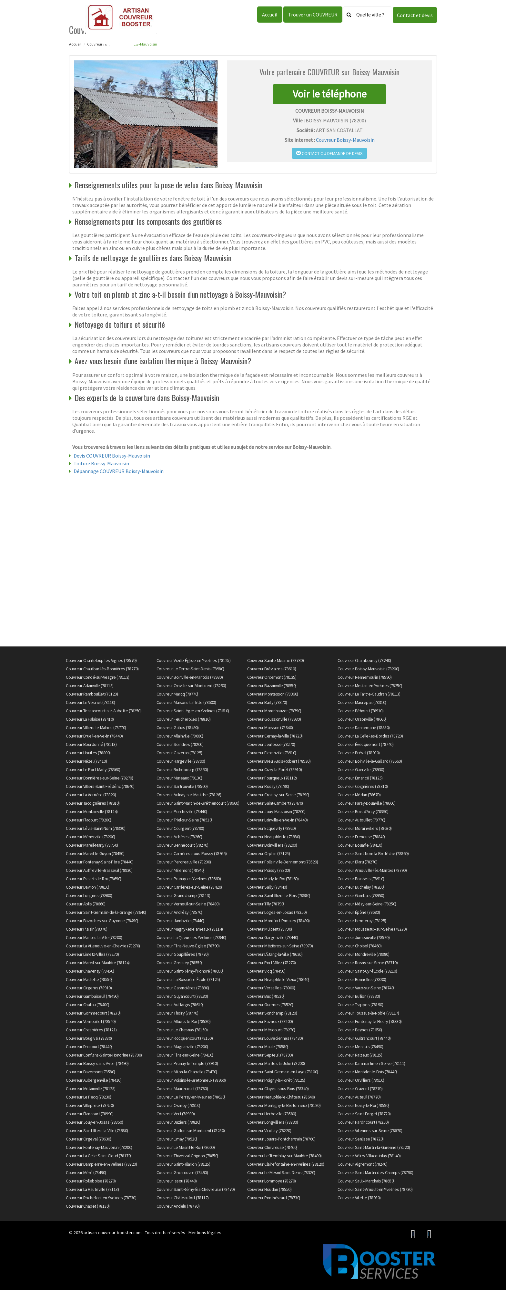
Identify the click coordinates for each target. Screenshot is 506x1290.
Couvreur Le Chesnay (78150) (182, 1030)
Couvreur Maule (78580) (267, 1046)
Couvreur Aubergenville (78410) (93, 1080)
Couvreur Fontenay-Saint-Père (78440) (99, 862)
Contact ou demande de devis (329, 153)
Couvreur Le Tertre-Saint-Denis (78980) (190, 669)
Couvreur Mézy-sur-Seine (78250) (367, 904)
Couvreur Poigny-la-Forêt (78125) (276, 1080)
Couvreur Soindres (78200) (180, 744)
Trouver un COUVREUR (313, 14)
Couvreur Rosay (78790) (268, 786)
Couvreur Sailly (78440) (267, 887)
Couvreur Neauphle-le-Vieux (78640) (278, 979)
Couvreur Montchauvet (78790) (274, 711)
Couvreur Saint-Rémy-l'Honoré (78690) (190, 971)
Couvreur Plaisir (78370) (86, 929)
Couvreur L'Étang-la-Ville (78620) (275, 954)
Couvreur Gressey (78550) (180, 962)
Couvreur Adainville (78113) (90, 685)
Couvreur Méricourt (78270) (271, 1030)
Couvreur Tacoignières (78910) (93, 803)
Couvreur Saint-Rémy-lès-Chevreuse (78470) (196, 1189)
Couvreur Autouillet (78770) (361, 820)
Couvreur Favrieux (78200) (270, 1021)
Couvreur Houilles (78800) (88, 753)
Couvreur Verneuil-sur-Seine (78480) (188, 904)
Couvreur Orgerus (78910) (89, 988)
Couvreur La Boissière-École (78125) (188, 979)
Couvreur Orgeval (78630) (88, 1139)
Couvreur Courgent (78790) (180, 828)
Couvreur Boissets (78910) (361, 879)
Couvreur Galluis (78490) (178, 727)
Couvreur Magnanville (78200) (182, 1046)
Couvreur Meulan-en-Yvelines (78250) (370, 685)
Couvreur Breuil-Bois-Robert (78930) (279, 761)
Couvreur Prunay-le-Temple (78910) (187, 1063)
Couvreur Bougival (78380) (89, 1038)
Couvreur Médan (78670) (359, 795)
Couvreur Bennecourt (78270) (182, 845)
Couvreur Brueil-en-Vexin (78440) (94, 736)
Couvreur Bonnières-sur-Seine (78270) (99, 778)
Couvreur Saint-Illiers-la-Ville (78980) (97, 1130)
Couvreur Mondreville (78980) (363, 954)
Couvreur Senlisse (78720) (361, 1139)
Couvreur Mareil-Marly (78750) (92, 845)
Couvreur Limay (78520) (177, 1139)
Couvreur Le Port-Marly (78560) (93, 769)
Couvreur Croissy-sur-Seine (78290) (278, 795)
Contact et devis (415, 15)
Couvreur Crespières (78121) (91, 1030)
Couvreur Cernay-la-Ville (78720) (275, 736)
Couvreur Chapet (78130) (88, 1206)
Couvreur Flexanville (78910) (271, 753)
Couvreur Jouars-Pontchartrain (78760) (281, 1139)
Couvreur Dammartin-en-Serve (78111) (371, 1063)
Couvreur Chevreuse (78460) (272, 1147)
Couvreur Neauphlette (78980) (273, 837)
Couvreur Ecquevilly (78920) (271, 828)
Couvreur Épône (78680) (359, 912)
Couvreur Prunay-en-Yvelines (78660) (189, 879)
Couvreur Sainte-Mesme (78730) (275, 660)
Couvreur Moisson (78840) (270, 727)
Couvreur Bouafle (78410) (360, 845)
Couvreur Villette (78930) (359, 1198)
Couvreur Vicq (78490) (266, 971)
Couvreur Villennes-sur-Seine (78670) (370, 1130)
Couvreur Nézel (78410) (86, 761)
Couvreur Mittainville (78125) (91, 1088)
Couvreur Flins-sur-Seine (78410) (185, 1055)
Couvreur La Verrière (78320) (91, 795)
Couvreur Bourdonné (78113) (91, 744)
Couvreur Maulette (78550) (89, 979)
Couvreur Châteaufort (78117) (183, 1198)
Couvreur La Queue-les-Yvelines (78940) (191, 937)
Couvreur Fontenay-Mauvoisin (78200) (99, 1147)
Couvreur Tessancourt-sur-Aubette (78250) (103, 711)
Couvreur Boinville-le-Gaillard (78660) (370, 761)
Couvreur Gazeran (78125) (179, 753)
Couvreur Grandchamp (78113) (183, 895)
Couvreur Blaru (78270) (357, 862)
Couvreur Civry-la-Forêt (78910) (274, 769)
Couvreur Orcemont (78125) (272, 677)
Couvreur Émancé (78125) (360, 778)
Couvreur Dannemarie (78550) (364, 727)
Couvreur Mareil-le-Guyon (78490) (95, 853)
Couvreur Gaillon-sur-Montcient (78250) (191, 1130)
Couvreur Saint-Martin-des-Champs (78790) (375, 1172)
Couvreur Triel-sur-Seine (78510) (185, 820)
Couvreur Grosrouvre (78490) (182, 1172)
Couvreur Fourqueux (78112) (272, 778)
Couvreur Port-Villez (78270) (271, 962)
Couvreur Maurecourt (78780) (182, 1088)
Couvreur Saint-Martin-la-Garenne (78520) (374, 1147)
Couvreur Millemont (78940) (181, 870)
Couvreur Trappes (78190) (360, 1004)
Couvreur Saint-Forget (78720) (364, 1114)
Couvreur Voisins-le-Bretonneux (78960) (191, 1080)
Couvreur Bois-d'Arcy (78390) (363, 811)
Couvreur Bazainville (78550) (272, 685)
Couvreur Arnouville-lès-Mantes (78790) (372, 870)
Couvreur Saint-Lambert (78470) (275, 803)
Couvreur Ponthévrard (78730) (273, 1198)
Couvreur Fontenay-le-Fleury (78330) (370, 1021)
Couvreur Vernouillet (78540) (91, 1021)
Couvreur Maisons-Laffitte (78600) (186, 702)
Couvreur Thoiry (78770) (177, 1013)
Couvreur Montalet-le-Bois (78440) (368, 1072)
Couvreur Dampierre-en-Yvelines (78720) (101, 1164)
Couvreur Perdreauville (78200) (184, 862)
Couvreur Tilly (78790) (266, 904)
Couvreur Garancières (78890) (183, 988)
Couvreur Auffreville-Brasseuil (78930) (99, 870)
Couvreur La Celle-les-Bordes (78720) (370, 736)
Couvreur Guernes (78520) (270, 1004)
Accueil (270, 14)
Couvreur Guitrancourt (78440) (364, 1038)
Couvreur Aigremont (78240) (362, 1164)
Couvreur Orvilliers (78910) (361, 1080)
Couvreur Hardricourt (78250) (363, 1122)
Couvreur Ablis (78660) (85, 904)
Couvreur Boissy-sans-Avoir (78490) (97, 1063)
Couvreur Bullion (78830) (359, 996)
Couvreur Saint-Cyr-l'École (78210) (367, 971)
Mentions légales (204, 1232)
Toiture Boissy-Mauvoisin (101, 463)
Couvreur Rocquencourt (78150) (185, 1038)
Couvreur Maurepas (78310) (362, 702)
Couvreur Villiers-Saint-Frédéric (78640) (100, 786)
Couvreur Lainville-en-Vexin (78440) (277, 820)
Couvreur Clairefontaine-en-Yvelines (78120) (285, 1164)
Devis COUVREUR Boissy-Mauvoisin (112, 455)
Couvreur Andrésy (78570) (179, 912)
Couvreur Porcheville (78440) (182, 811)
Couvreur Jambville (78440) (180, 921)
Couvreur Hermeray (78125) (362, 921)
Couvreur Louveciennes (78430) (275, 1038)
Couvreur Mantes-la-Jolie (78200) (276, 1063)
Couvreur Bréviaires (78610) (271, 669)
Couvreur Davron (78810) (87, 887)
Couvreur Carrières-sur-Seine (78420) (189, 887)
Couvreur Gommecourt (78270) (93, 1013)
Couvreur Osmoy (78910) (178, 1105)
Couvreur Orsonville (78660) (362, 719)
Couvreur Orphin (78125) (268, 853)
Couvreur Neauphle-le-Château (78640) (281, 1097)
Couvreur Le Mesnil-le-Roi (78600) (186, 1147)
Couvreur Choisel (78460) (359, 946)
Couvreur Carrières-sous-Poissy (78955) (192, 853)
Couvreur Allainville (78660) (180, 736)
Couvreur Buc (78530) (266, 996)
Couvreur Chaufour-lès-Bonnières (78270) (102, 669)
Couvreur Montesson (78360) (272, 694)
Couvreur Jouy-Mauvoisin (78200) (276, 811)
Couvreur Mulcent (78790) (269, 929)
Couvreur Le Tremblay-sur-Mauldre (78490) (284, 1156)
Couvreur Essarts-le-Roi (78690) (93, 879)
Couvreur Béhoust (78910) (360, 711)
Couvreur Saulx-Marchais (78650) (366, 1181)
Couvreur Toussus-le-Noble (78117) (368, 1013)
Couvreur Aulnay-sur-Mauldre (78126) (189, 795)
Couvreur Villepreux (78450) (90, 1105)
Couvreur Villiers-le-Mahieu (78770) (96, 727)
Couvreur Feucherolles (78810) (184, 719)
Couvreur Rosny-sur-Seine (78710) (368, 962)
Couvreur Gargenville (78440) (272, 937)
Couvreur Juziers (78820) (178, 1122)
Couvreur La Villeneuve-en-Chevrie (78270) (103, 946)
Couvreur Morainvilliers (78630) (365, 828)
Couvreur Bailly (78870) (267, 702)
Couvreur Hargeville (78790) (181, 761)
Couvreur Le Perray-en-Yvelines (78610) (191, 1097)
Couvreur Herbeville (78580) (271, 1114)
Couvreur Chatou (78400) (87, 1004)
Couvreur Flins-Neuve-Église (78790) (188, 946)
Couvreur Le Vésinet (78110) (90, 702)
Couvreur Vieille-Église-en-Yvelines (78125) (194, 660)
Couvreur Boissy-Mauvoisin (345, 140)
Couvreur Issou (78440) (177, 1181)
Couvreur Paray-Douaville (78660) (366, 803)
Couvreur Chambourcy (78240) (364, 660)
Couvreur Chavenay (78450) (90, 971)
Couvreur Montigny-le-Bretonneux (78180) (284, 1105)
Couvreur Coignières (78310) (363, 786)
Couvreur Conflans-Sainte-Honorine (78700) (104, 1055)
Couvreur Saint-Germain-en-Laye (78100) (282, 1072)
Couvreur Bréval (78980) (359, 753)
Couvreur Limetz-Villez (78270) (92, 954)
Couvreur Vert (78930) (176, 1114)
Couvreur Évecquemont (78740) (365, 744)
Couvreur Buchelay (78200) (361, 887)
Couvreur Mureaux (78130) (179, 778)
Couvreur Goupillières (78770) (183, 954)
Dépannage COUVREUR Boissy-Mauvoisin (119, 471)
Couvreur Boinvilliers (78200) (272, 845)
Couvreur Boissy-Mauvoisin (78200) (368, 669)
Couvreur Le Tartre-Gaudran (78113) (369, 694)
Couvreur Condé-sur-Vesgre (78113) (97, 677)
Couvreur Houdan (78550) (269, 1189)
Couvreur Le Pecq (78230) (88, 1097)
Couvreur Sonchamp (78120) (272, 1013)
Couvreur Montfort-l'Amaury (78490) (278, 921)
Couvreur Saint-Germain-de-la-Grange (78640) (106, 912)
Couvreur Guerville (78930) (361, 769)
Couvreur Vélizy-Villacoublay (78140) (369, 1156)
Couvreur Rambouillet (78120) (92, 694)
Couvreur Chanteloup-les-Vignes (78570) (101, 660)
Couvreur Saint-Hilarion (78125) (183, 1164)
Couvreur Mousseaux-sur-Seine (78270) (372, 929)
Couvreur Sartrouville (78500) (182, 786)
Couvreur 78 (97, 44)
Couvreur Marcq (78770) (177, 694)
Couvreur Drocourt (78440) (89, 1046)
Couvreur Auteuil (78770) (359, 1097)
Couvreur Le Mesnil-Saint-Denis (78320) (281, 1172)
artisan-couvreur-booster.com (113, 1232)
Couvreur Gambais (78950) (361, 895)
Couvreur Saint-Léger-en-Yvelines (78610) (193, 711)
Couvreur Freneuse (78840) (362, 837)
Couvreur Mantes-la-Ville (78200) (94, 937)
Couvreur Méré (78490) (86, 1172)
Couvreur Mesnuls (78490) (360, 1046)
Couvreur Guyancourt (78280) (182, 996)
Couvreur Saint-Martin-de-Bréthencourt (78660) (198, 803)
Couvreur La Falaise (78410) (90, 719)
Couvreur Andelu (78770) (178, 1206)
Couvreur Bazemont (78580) (90, 1072)
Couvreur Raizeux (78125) (360, 1055)
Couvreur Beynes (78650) (360, 1030)
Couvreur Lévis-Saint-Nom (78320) (95, 828)
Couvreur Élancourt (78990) (89, 1114)
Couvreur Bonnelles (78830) (362, 979)
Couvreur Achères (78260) (179, 837)
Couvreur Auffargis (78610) (180, 1004)
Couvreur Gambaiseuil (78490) (92, 996)
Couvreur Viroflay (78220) (269, 1130)
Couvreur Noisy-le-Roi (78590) (364, 1105)
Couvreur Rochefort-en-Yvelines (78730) (101, 1198)
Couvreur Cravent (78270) (360, 1088)
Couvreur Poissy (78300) (268, 870)
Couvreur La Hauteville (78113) (92, 1189)
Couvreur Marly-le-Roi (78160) (273, 879)
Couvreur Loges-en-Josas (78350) (277, 912)
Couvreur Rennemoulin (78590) (364, 677)
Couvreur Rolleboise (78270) (91, 1181)
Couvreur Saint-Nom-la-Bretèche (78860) (373, 853)
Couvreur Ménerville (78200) (90, 837)
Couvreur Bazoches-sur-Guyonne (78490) (102, 921)
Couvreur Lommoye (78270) (271, 1181)
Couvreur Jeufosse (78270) (271, 744)
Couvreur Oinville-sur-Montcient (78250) (191, 685)
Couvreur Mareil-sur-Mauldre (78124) (98, 962)
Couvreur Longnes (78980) (89, 895)
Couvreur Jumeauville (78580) (364, 937)
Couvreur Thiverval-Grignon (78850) (187, 1156)
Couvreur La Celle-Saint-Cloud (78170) (99, 1156)
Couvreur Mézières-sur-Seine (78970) (280, 946)
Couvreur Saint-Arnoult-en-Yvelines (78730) (375, 1189)
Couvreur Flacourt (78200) (88, 820)
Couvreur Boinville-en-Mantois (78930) (190, 677)
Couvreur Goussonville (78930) (274, 719)
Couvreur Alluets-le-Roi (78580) (184, 1021)
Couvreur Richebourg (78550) (182, 769)
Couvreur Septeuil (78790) (270, 1055)
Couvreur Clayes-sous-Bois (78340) (278, 1088)
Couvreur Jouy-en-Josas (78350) (94, 1122)
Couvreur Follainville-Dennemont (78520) (282, 862)
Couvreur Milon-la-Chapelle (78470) (187, 1072)
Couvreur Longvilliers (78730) (272, 1122)
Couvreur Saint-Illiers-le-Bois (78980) (278, 895)
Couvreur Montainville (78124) (92, 811)
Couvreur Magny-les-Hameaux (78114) (190, 929)
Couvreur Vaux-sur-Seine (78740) (366, 988)
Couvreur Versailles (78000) (271, 988)
